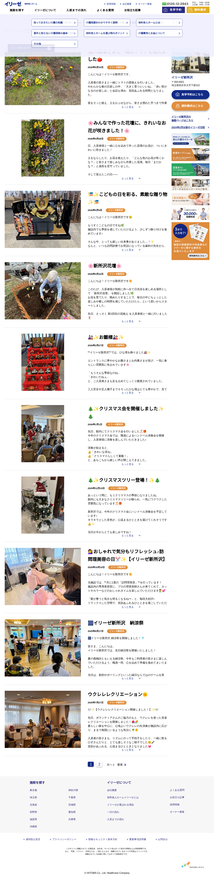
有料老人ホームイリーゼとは (123, 797)
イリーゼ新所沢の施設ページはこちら (182, 119)
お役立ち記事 (132, 10)
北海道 (33, 804)
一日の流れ (113, 812)
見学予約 (176, 9)
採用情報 (111, 4)
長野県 (33, 812)
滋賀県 (33, 819)
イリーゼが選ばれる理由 (120, 804)
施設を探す (17, 10)
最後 (120, 764)
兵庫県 (72, 819)
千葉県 (72, 797)
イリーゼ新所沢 (116, 67)
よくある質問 (105, 10)
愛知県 (72, 812)
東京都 (33, 790)
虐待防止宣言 (33, 839)
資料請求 (200, 9)
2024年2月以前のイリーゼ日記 (188, 127)
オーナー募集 (145, 4)
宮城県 (72, 804)
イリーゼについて (45, 10)
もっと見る (127, 107)
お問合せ (163, 839)
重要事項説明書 (137, 839)
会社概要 (126, 4)
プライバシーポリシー (64, 839)
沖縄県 (33, 826)
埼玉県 (33, 797)
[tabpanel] (43, 76)
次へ (109, 764)
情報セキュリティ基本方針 (102, 839)
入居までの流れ (76, 10)
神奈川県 (73, 790)
